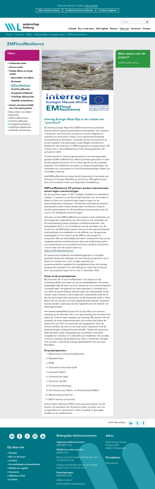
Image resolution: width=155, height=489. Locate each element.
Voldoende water (17, 63)
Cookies (13, 480)
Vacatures (136, 29)
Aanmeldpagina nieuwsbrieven (24, 464)
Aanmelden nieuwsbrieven (71, 484)
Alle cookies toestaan (49, 10)
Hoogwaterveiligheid (21, 93)
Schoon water (16, 67)
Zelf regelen (102, 29)
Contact (146, 29)
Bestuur (114, 29)
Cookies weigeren (107, 10)
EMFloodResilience (129, 63)
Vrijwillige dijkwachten (22, 97)
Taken (11, 53)
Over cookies (91, 6)
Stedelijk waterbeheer (22, 101)
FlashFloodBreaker (20, 89)
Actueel (72, 29)
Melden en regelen (18, 468)
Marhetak (16, 82)
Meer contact (65, 480)
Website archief (17, 476)
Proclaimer (113, 463)
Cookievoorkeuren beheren (79, 10)
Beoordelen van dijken (22, 78)
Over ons (124, 29)
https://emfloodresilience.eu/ (58, 251)
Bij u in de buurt (86, 29)
